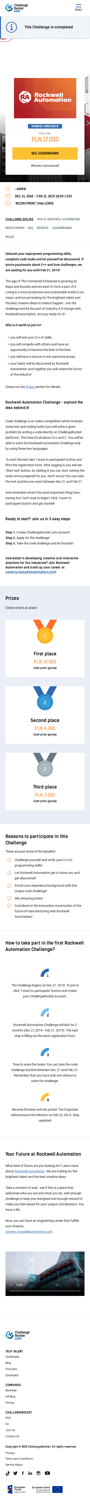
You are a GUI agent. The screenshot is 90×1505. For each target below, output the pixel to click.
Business (10, 1390)
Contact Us (12, 1436)
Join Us (10, 1430)
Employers (12, 1375)
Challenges (12, 1356)
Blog (8, 1363)
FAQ (8, 1417)
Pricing (9, 1402)
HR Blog (10, 1396)
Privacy (10, 1453)
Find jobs (11, 1369)
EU (7, 1424)
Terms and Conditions (19, 1458)
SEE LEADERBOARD (45, 153)
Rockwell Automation (30, 1171)
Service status (14, 1464)
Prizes (30, 387)
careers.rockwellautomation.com (30, 572)
